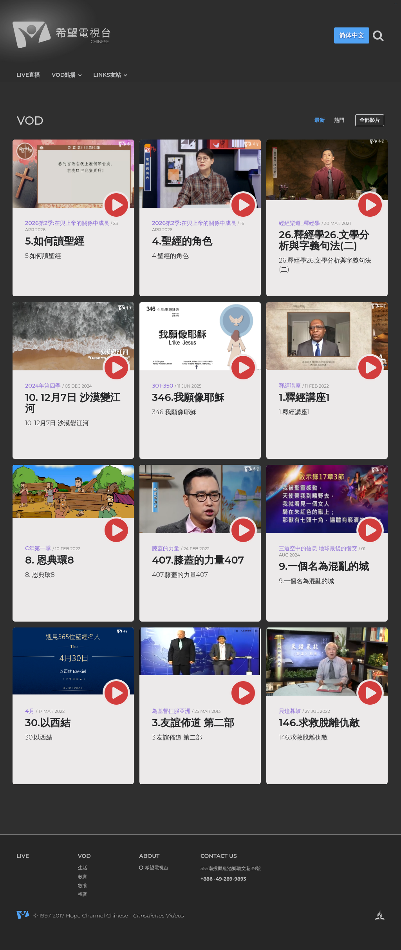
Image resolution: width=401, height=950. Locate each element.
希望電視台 (156, 867)
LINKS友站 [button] (110, 75)
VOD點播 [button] (66, 75)
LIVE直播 (28, 74)
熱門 (339, 120)
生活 (82, 867)
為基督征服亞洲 (171, 710)
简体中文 (348, 35)
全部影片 (369, 120)
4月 (29, 710)
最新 (319, 120)
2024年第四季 (43, 385)
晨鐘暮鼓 (290, 710)
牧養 (82, 885)
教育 (82, 876)
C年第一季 (38, 548)
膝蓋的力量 (165, 548)
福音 (82, 894)
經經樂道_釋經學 (299, 223)
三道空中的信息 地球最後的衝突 (318, 548)
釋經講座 (290, 385)
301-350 (162, 385)
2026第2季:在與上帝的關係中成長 (67, 223)
